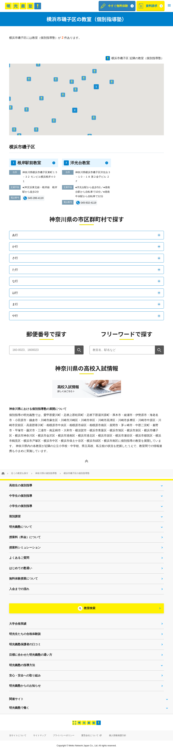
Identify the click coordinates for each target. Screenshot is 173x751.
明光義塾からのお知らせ (25, 685)
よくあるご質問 (19, 557)
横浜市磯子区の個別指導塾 (76, 473)
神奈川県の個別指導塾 (46, 473)
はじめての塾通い (20, 568)
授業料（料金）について (25, 537)
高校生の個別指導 (20, 485)
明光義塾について (20, 526)
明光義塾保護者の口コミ (25, 644)
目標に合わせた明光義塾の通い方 (30, 654)
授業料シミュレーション (25, 547)
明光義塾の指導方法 (22, 665)
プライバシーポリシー (63, 735)
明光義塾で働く (19, 707)
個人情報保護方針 (117, 735)
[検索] (79, 349)
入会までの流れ (19, 588)
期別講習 (15, 516)
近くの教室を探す (19, 473)
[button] (169, 6)
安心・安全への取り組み (25, 675)
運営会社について (91, 735)
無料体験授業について (23, 578)
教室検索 (89, 608)
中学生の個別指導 (20, 495)
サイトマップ (39, 735)
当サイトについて (17, 735)
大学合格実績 (17, 623)
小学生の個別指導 (20, 505)
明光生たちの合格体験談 (25, 633)
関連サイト (16, 698)
